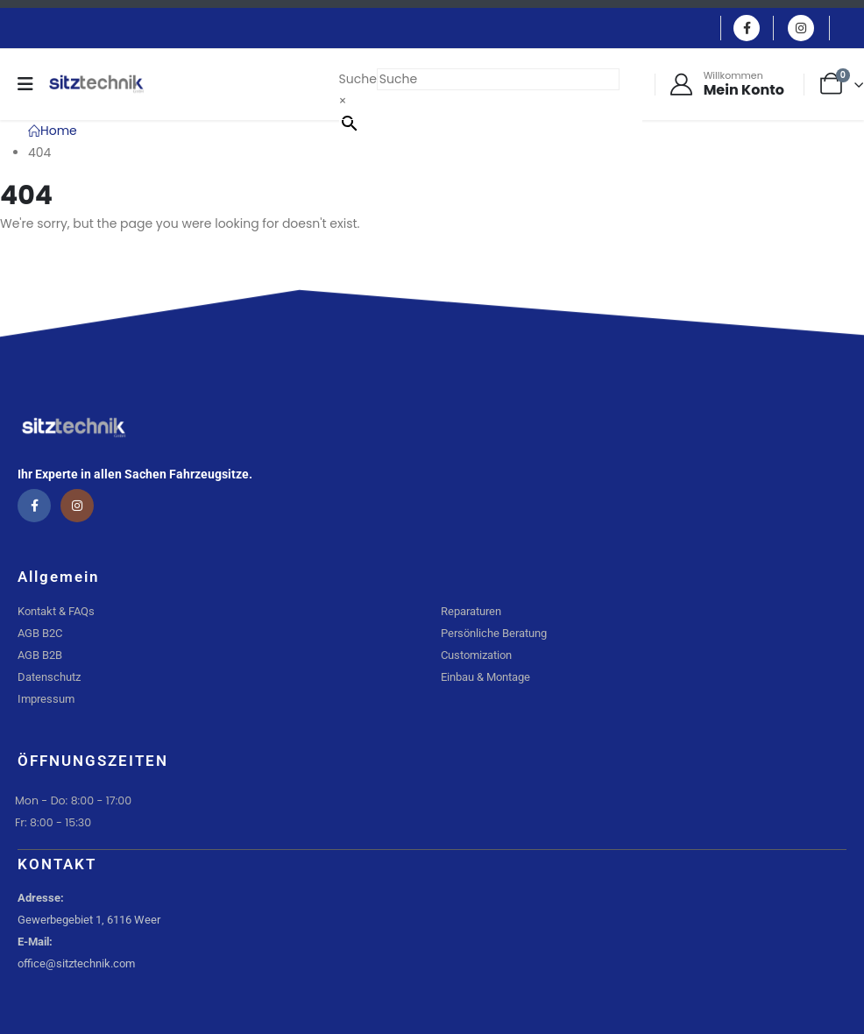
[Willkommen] (726, 84)
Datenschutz (49, 676)
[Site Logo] (96, 84)
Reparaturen (471, 611)
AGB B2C (40, 633)
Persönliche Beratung (494, 633)
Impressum (46, 698)
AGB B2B (40, 655)
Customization (476, 655)
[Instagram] (801, 28)
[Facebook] (746, 28)
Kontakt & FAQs (56, 611)
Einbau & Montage (485, 676)
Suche (358, 79)
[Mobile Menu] (31, 84)
